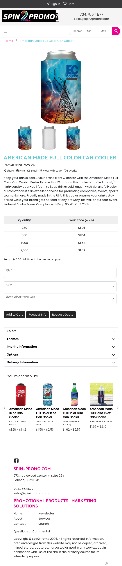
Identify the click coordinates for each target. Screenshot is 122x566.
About (18, 518)
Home (18, 513)
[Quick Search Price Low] (92, 31)
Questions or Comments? (32, 531)
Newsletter (46, 513)
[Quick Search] (77, 31)
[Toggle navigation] (6, 31)
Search (43, 524)
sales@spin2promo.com (91, 19)
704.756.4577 (91, 14)
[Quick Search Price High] (105, 31)
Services (44, 518)
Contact (20, 524)
